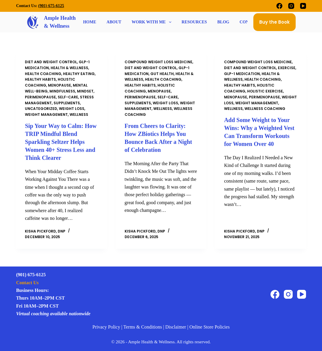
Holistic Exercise (265, 91)
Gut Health (162, 73)
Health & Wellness (69, 67)
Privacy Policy (106, 325)
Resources (194, 22)
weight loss (71, 108)
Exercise (286, 67)
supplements (67, 102)
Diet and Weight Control (51, 61)
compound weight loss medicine (158, 61)
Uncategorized (41, 108)
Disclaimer (175, 325)
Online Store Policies (209, 325)
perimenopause (40, 97)
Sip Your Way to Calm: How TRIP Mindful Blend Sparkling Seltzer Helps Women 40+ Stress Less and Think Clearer (60, 141)
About (114, 22)
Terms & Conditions (142, 325)
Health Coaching (43, 73)
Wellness (79, 114)
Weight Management (46, 114)
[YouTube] (303, 6)
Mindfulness (62, 91)
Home (89, 22)
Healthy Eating (79, 73)
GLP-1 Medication (242, 73)
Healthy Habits (40, 79)
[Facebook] (279, 6)
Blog (223, 22)
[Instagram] (291, 6)
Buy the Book (274, 22)
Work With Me (152, 22)
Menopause (59, 85)
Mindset (85, 91)
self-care (68, 97)
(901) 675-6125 (51, 6)
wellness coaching (264, 108)
